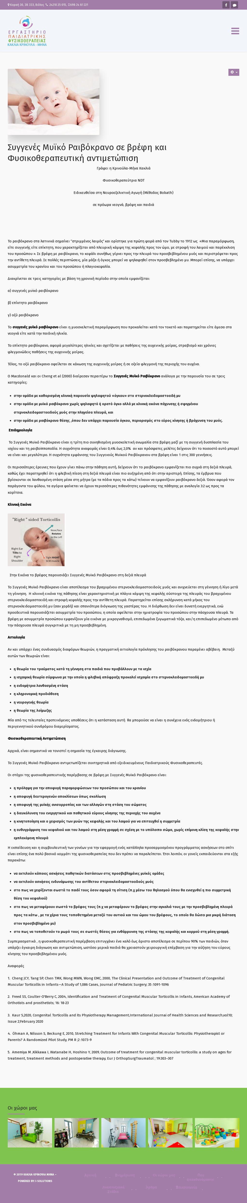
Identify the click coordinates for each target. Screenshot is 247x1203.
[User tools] (233, 72)
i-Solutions (43, 1181)
